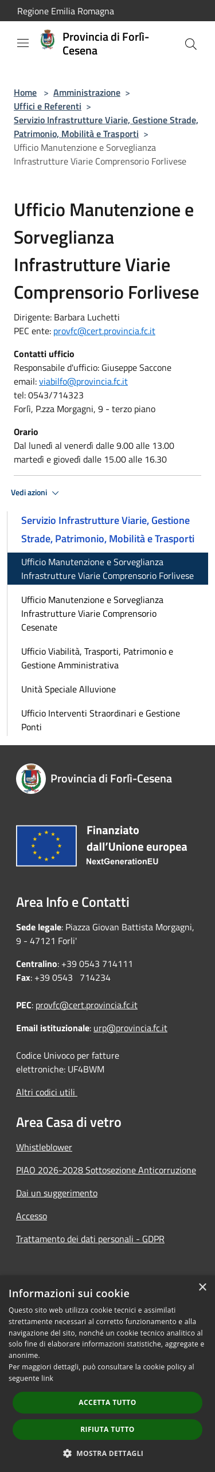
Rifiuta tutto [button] (107, 1429)
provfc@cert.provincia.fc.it (104, 331)
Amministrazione (86, 92)
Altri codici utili (46, 1092)
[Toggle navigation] (23, 43)
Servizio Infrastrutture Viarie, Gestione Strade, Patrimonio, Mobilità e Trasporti (106, 126)
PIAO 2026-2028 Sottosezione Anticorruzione (106, 1170)
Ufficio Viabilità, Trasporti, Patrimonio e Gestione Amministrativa (97, 658)
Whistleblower (44, 1147)
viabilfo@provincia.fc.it (83, 381)
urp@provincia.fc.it (130, 1028)
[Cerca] (191, 44)
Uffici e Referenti (47, 106)
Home (25, 92)
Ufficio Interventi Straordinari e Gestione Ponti (100, 720)
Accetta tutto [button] (107, 1402)
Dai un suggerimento (56, 1193)
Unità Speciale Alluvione (68, 689)
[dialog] (107, 1373)
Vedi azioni (36, 493)
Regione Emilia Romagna (65, 11)
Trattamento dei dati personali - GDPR (90, 1239)
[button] (108, 1453)
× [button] (202, 1287)
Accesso (31, 1216)
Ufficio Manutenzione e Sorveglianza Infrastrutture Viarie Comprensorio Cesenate (92, 613)
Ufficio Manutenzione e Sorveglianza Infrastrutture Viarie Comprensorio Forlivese (107, 568)
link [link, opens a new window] (47, 1378)
